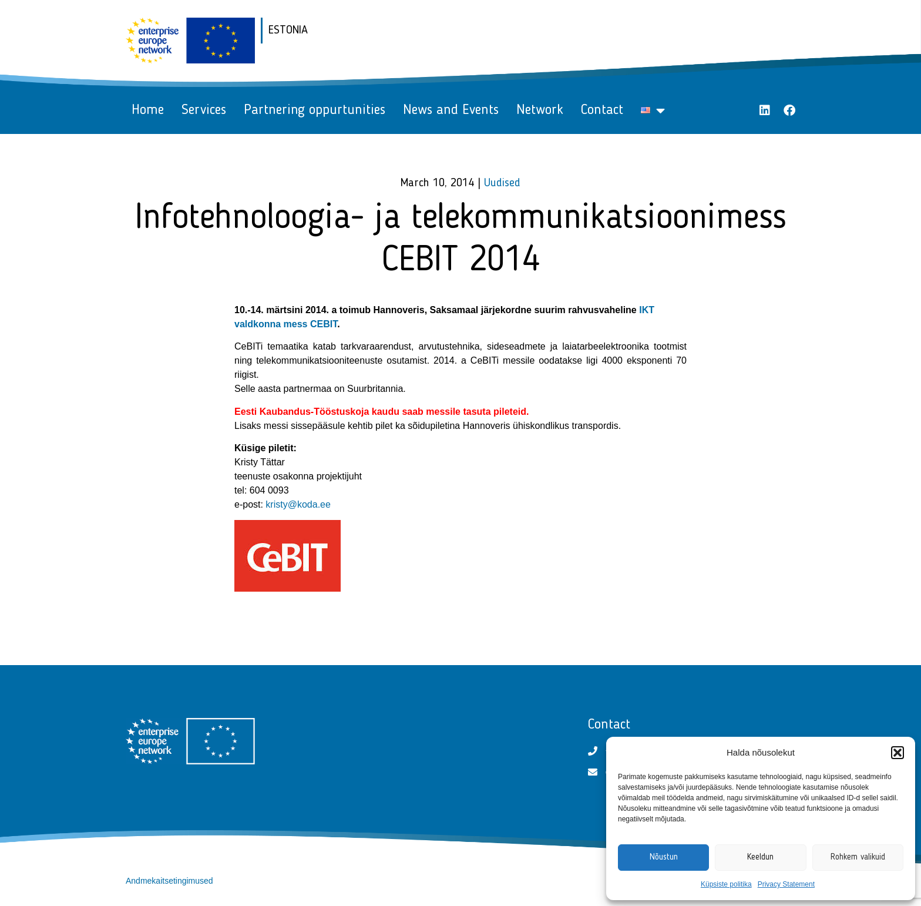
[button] (897, 753)
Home (148, 110)
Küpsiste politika (726, 884)
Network (539, 110)
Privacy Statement (786, 884)
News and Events (451, 110)
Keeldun (760, 857)
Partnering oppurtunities (314, 110)
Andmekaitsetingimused (169, 880)
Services (203, 110)
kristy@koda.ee (298, 504)
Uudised (502, 183)
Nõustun (664, 857)
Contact (602, 110)
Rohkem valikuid (858, 857)
